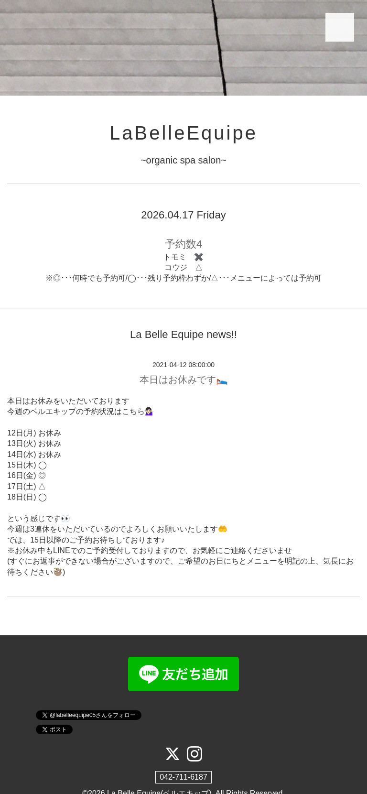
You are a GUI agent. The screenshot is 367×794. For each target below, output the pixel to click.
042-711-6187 (183, 777)
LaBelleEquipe (183, 132)
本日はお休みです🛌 (184, 379)
